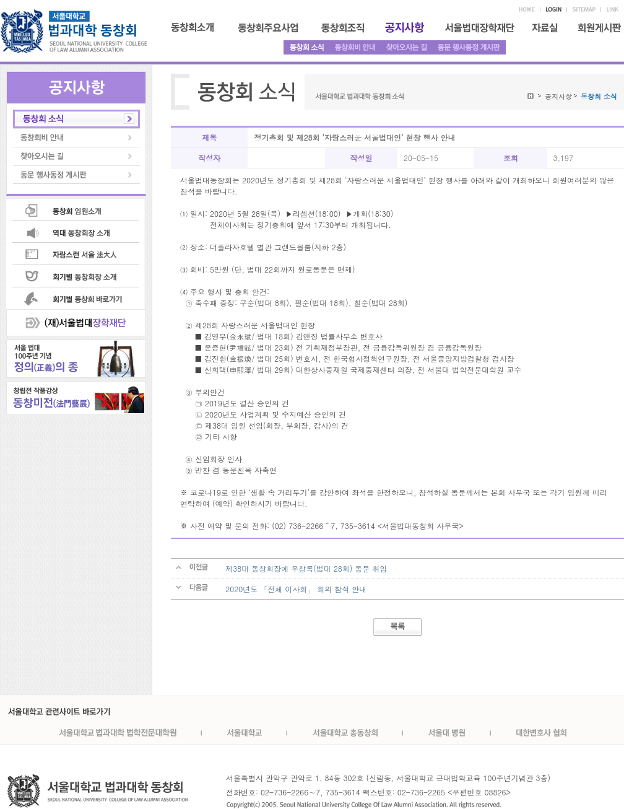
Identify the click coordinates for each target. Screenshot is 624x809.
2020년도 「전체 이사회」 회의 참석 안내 (295, 589)
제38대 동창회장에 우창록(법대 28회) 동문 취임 (306, 568)
